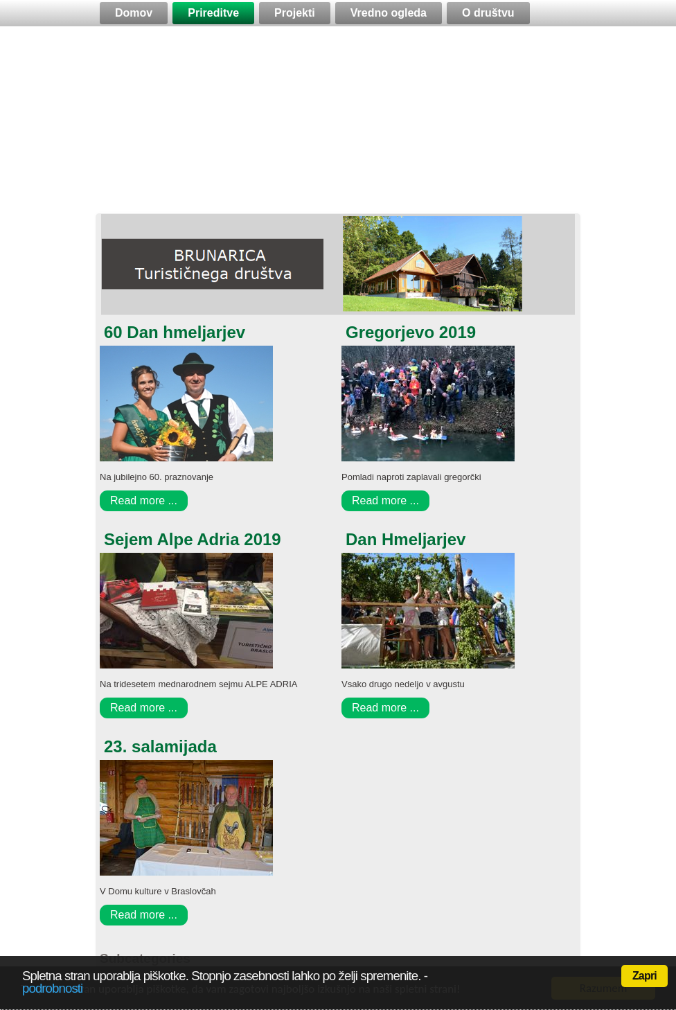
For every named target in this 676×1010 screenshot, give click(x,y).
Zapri (644, 976)
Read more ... (143, 500)
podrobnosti (52, 988)
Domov (133, 13)
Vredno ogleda (388, 13)
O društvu (488, 13)
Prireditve (213, 13)
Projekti (294, 13)
